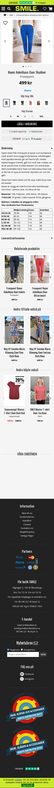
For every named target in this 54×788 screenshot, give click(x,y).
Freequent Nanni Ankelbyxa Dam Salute (14, 290)
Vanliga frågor (27, 535)
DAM (11, 15)
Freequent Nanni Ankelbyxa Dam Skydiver (32, 15)
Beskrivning (7, 148)
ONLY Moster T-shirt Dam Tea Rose (40, 411)
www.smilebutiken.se (27, 625)
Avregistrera (29, 649)
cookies (18, 779)
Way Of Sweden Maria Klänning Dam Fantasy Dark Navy (40, 352)
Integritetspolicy (27, 531)
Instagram (29, 679)
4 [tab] (31, 66)
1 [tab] (23, 66)
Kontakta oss (27, 528)
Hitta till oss (27, 513)
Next (49, 41)
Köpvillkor (27, 520)
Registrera (14, 649)
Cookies (27, 524)
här (38, 189)
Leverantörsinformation (13, 238)
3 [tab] (28, 66)
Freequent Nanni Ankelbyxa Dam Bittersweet (40, 291)
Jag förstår (28, 785)
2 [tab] (26, 66)
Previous (5, 41)
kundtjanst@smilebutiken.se (27, 628)
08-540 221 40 (25, 601)
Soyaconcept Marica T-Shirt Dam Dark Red (14, 411)
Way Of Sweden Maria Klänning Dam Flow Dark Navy (14, 352)
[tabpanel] (27, 41)
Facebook (29, 674)
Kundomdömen (27, 516)
